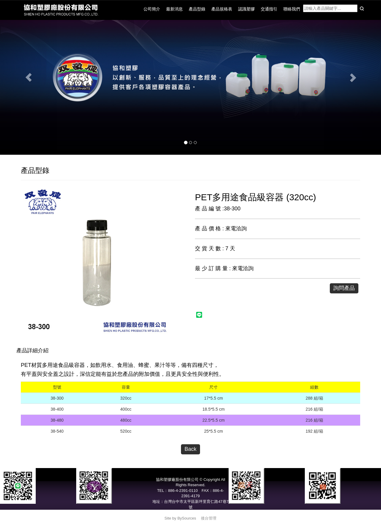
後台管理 (208, 518)
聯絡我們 (291, 9)
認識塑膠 (246, 9)
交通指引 (269, 9)
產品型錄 (197, 9)
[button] (28, 77)
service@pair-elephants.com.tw (190, 512)
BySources (186, 518)
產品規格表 (221, 9)
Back (190, 449)
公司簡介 (151, 9)
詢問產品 (344, 288)
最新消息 (174, 9)
